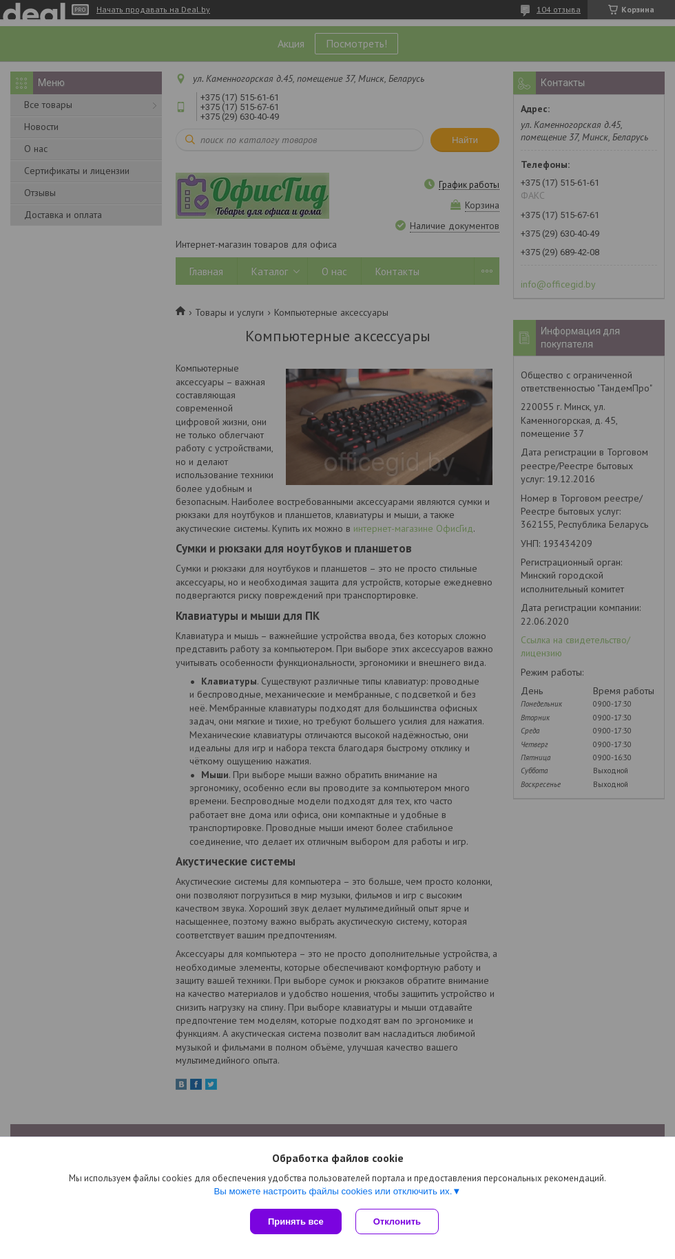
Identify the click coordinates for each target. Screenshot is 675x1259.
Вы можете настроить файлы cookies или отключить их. (333, 1191)
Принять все (296, 1221)
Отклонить (397, 1221)
